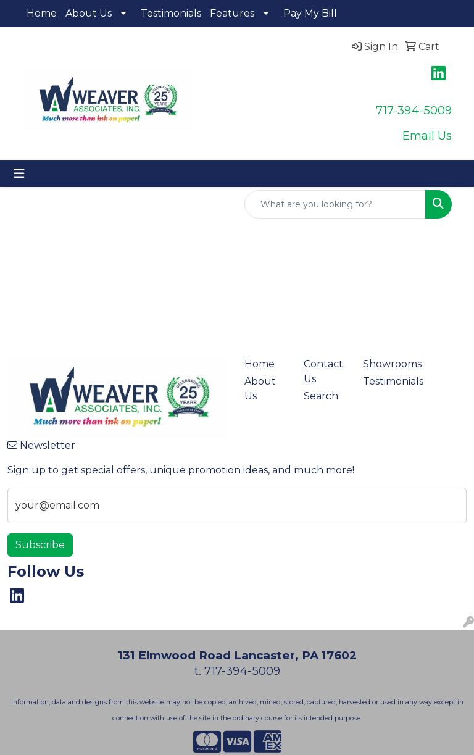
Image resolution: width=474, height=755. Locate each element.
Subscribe (40, 545)
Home (42, 13)
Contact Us (323, 371)
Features (232, 13)
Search (321, 396)
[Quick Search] (335, 204)
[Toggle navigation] (19, 173)
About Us (88, 13)
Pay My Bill (310, 13)
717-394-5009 (414, 110)
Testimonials (171, 13)
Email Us (427, 135)
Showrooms (385, 364)
